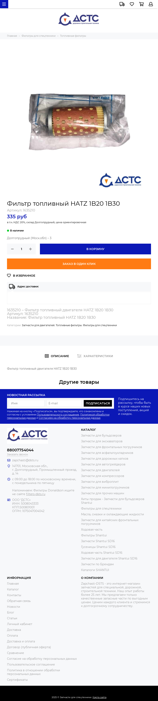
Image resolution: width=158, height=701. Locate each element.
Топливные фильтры (69, 325)
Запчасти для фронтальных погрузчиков (111, 447)
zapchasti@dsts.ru (25, 460)
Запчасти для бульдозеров (101, 435)
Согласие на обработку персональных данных (42, 659)
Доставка (14, 630)
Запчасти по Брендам (97, 564)
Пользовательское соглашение (31, 664)
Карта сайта (99, 697)
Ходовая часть (91, 529)
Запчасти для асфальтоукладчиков (107, 453)
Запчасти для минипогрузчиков (105, 487)
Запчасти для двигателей (38, 325)
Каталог (13, 589)
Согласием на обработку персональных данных (69, 417)
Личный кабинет (19, 624)
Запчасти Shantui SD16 (98, 541)
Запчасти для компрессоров (102, 476)
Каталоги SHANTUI (95, 570)
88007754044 (20, 450)
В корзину (95, 249)
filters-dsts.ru (35, 494)
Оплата (12, 635)
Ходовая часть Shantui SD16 (101, 553)
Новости (13, 607)
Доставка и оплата (21, 641)
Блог (10, 612)
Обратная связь (19, 601)
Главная (13, 583)
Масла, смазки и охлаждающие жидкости (112, 514)
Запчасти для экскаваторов (102, 441)
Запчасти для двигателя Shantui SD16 (109, 558)
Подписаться (98, 403)
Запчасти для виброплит (100, 482)
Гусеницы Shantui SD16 (98, 547)
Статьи (12, 618)
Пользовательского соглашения (58, 414)
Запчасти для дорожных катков (104, 458)
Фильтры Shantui (94, 535)
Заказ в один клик (79, 264)
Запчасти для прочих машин (102, 493)
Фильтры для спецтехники (100, 325)
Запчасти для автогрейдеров (103, 464)
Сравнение (15, 653)
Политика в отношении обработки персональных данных (33, 672)
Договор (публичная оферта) (29, 647)
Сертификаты (17, 680)
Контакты (14, 595)
